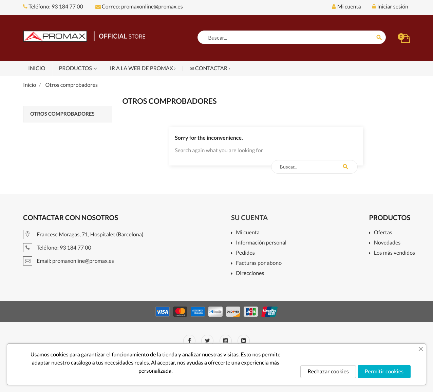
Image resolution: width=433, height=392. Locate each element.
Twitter (207, 341)
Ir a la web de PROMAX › (143, 68)
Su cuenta (249, 218)
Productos (76, 68)
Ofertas (383, 233)
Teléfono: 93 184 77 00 (53, 6)
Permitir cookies (384, 371)
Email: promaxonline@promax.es (68, 261)
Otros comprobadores (62, 114)
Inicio (36, 68)
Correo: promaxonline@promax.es (139, 6)
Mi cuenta (248, 233)
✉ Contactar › (209, 68)
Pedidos (245, 253)
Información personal (261, 243)
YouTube (226, 341)
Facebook (189, 341)
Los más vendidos (394, 253)
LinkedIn (244, 341)
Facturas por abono (259, 263)
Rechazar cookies (328, 371)
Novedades (387, 243)
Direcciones (250, 273)
